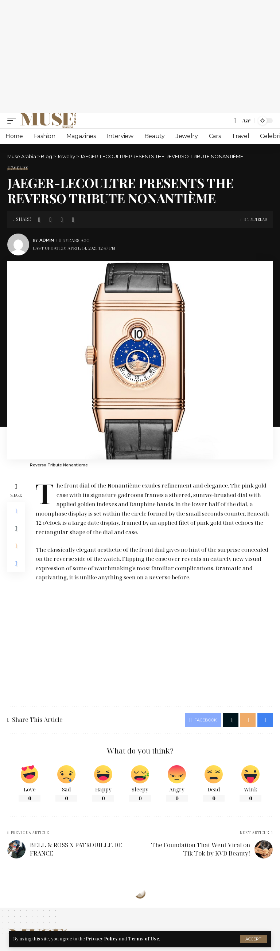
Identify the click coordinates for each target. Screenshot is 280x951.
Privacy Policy (102, 939)
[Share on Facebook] (39, 220)
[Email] (62, 220)
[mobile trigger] (13, 120)
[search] (235, 120)
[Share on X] (50, 220)
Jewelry (17, 168)
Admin (46, 240)
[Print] (73, 220)
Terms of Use (143, 939)
